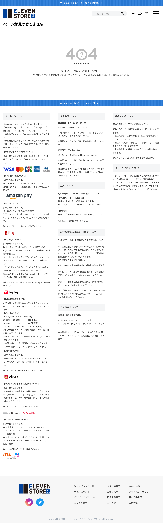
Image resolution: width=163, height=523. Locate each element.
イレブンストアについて (86, 497)
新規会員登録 (113, 497)
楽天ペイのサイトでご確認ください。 (27, 226)
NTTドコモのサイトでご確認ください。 (28, 370)
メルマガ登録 (113, 486)
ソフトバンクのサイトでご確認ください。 (29, 406)
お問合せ (133, 502)
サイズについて (81, 491)
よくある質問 (80, 502)
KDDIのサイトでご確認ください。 (25, 449)
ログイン (111, 502)
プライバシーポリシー (140, 491)
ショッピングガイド (129, 157)
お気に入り (112, 491)
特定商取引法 (135, 497)
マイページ (134, 486)
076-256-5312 (74, 149)
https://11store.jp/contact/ (85, 155)
